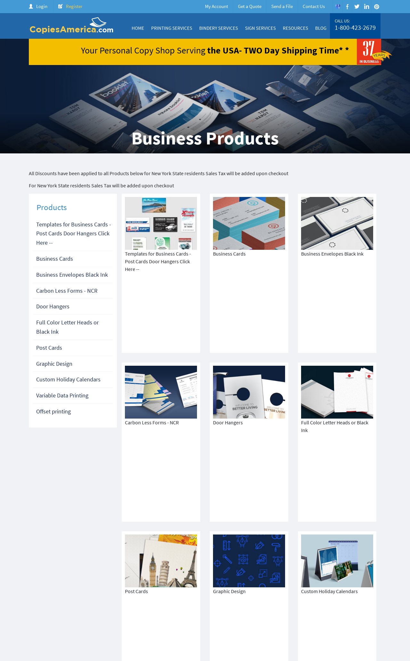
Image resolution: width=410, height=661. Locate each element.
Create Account (333, 617)
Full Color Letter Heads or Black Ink (67, 327)
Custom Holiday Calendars (68, 379)
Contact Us (314, 6)
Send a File (282, 6)
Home (138, 28)
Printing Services (171, 28)
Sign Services (260, 28)
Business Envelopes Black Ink (72, 274)
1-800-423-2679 (355, 27)
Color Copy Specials (241, 617)
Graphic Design (54, 363)
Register (74, 6)
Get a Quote (249, 6)
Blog (320, 28)
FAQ (374, 617)
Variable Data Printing (62, 395)
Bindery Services (218, 28)
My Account (216, 6)
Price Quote (301, 617)
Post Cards (49, 347)
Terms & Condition (144, 622)
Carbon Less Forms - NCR (66, 290)
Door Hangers (53, 306)
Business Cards (54, 258)
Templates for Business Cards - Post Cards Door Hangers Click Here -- (73, 234)
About (210, 617)
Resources (295, 28)
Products (275, 617)
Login (41, 6)
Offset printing (53, 411)
